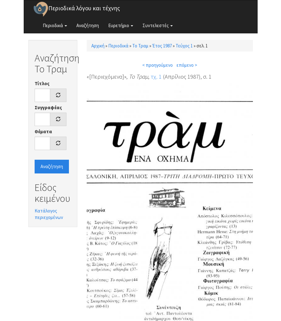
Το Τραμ (140, 46)
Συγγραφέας (48, 107)
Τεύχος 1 (184, 46)
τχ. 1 (156, 76)
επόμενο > (187, 65)
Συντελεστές (158, 25)
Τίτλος (42, 83)
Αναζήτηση (87, 25)
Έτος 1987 (162, 46)
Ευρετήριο (120, 25)
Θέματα (43, 131)
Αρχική (97, 46)
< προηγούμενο (157, 65)
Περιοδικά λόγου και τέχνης (84, 8)
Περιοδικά (55, 25)
